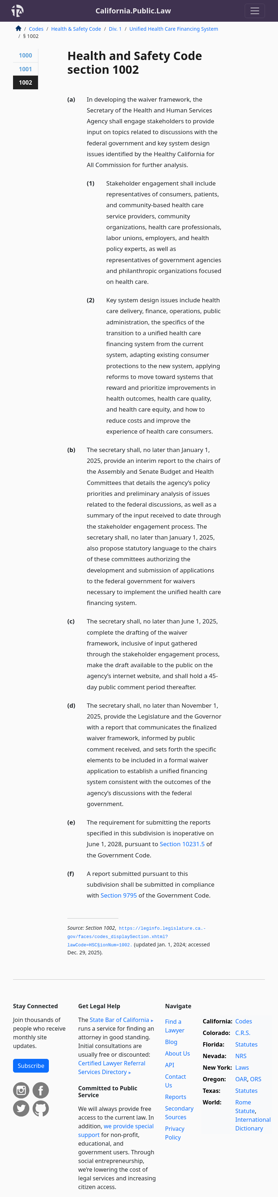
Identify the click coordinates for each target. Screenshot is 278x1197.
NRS (241, 1056)
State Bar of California (119, 1020)
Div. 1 (115, 28)
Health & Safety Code (76, 28)
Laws (242, 1068)
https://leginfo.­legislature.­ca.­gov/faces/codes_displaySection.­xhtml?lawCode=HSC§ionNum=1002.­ (136, 936)
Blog (171, 1042)
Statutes (246, 1044)
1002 (25, 82)
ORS (255, 1079)
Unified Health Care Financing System (174, 28)
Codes (36, 28)
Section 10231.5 (182, 844)
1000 (25, 55)
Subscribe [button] (31, 1066)
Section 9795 (119, 895)
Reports (175, 1097)
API (169, 1065)
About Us (177, 1053)
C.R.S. (242, 1033)
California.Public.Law (133, 11)
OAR (241, 1079)
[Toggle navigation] (255, 11)
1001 (25, 69)
